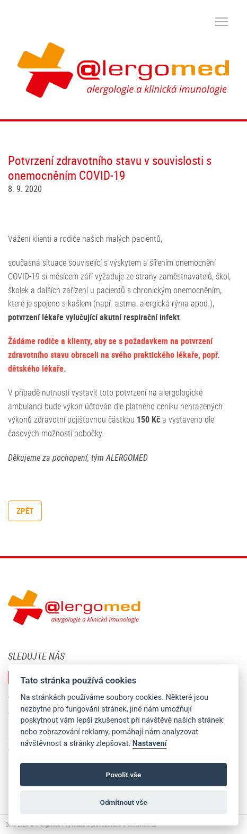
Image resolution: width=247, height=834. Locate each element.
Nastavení (150, 743)
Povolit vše (124, 774)
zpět (24, 510)
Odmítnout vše (123, 802)
